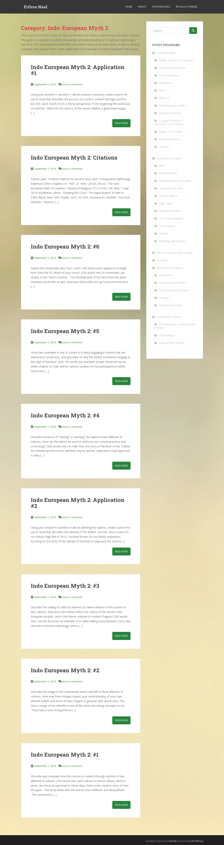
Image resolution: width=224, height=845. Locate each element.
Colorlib (172, 841)
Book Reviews (168, 173)
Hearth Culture (168, 196)
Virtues (163, 233)
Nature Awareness (170, 305)
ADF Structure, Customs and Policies (174, 326)
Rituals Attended (186, 6)
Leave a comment (71, 84)
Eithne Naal (36, 6)
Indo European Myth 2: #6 (65, 246)
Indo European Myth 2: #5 (65, 331)
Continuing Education (172, 68)
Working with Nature (172, 241)
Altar (162, 165)
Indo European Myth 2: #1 (65, 754)
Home (128, 6)
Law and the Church (171, 343)
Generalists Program (170, 268)
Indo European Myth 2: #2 (65, 670)
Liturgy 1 (164, 298)
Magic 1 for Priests (171, 131)
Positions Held (161, 6)
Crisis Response (169, 75)
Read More (121, 123)
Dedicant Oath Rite (171, 188)
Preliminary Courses (169, 317)
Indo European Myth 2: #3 (65, 585)
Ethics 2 (164, 98)
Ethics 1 (164, 90)
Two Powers (167, 226)
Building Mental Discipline (175, 181)
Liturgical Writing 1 (170, 113)
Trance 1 (164, 147)
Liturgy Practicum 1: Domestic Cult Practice (169, 122)
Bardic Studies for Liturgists (176, 60)
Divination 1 (166, 275)
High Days (165, 203)
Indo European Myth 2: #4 (65, 415)
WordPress (197, 841)
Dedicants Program (169, 158)
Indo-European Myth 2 (173, 105)
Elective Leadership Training (174, 253)
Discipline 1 (166, 83)
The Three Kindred (170, 218)
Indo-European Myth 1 (173, 283)
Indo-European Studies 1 (174, 290)
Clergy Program (167, 53)
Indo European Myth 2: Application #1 (78, 70)
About (142, 6)
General (162, 260)
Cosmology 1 (167, 335)
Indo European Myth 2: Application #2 (78, 502)
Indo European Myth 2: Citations (74, 157)
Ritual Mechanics (169, 139)
